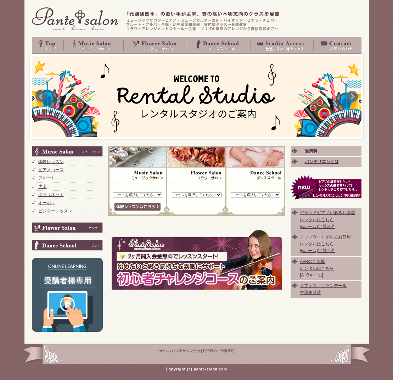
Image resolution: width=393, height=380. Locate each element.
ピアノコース (51, 169)
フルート (46, 177)
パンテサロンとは (186, 351)
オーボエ (46, 202)
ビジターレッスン (55, 210)
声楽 (42, 186)
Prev (41, 96)
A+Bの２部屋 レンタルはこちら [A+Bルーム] (317, 268)
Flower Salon (155, 45)
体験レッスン (51, 161)
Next (352, 96)
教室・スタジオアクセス (282, 45)
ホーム (163, 351)
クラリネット (51, 194)
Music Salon (94, 45)
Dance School (219, 45)
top (48, 45)
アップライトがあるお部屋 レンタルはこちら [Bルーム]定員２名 (325, 244)
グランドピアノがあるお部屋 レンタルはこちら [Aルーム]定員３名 (327, 219)
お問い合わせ (337, 45)
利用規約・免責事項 (219, 351)
